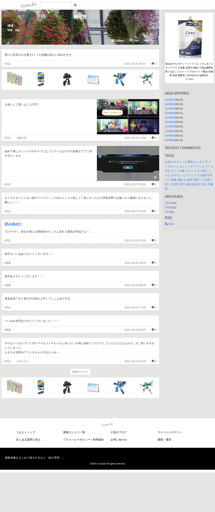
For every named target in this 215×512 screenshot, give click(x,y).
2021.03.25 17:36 (135, 307)
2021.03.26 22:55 (135, 240)
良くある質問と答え (28, 439)
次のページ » (80, 371)
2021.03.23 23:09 (135, 361)
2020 (168, 207)
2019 (168, 211)
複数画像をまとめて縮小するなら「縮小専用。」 (35, 457)
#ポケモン (23, 361)
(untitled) (170, 99)
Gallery (117, 40)
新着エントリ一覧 (74, 432)
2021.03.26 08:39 (135, 285)
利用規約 (98, 439)
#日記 (7, 63)
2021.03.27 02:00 (135, 184)
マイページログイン (170, 432)
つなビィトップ (25, 432)
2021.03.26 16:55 (135, 262)
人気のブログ (119, 432)
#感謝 (7, 262)
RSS (169, 224)
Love (134, 40)
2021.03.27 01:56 (135, 211)
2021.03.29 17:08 (135, 137)
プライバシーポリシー (76, 439)
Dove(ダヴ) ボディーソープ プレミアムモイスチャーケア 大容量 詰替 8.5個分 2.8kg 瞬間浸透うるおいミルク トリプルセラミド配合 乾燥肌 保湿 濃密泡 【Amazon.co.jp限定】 (189, 69)
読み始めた (13, 224)
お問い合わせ (119, 439)
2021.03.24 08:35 (135, 329)
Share (149, 40)
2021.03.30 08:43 (135, 63)
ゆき (11, 25)
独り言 (80, 17)
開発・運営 (164, 439)
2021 (168, 202)
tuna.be (107, 424)
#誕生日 (21, 137)
